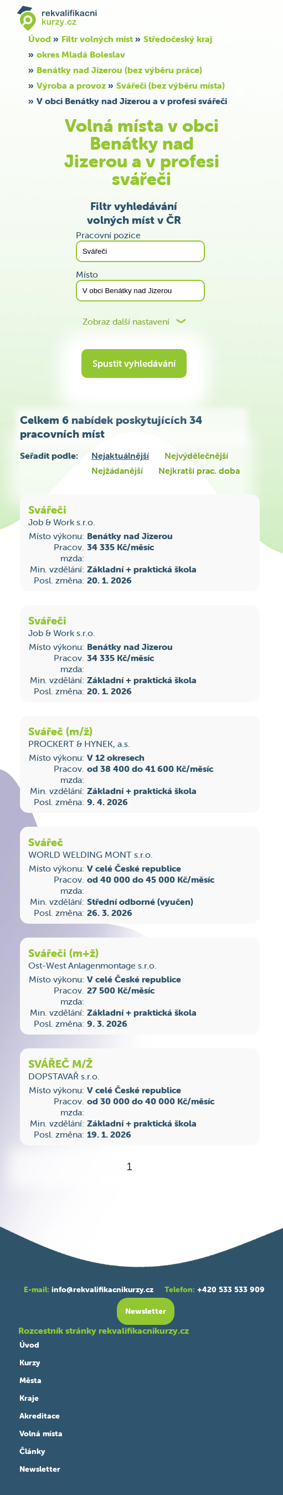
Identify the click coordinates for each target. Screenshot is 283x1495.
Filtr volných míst (97, 38)
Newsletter (39, 1469)
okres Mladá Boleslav (81, 54)
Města (30, 1380)
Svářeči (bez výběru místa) (170, 85)
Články (32, 1451)
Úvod (39, 39)
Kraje (29, 1398)
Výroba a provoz (71, 85)
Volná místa (41, 1433)
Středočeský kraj (177, 38)
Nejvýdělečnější (196, 455)
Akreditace (39, 1416)
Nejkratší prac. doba (199, 470)
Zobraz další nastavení (126, 321)
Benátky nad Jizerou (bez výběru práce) (119, 69)
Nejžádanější (117, 470)
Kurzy (29, 1363)
